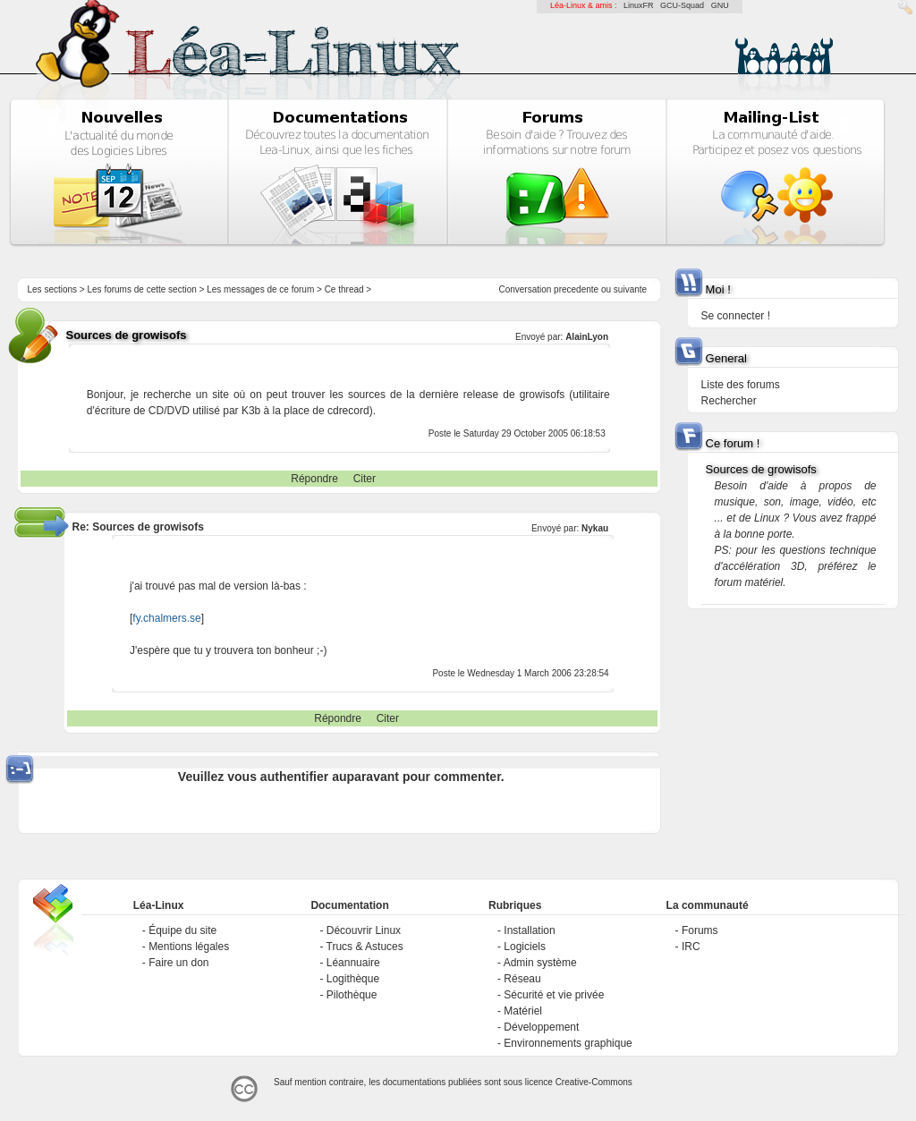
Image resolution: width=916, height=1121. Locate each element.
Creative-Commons (594, 1082)
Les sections (52, 289)
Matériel (523, 1011)
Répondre (314, 478)
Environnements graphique (568, 1043)
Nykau (594, 528)
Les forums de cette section (141, 289)
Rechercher (729, 401)
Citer (364, 478)
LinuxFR (638, 5)
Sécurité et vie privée (554, 995)
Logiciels (525, 946)
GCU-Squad (682, 5)
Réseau (522, 978)
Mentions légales (188, 946)
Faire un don (178, 962)
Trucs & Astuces (365, 946)
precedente (576, 289)
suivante (630, 289)
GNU (720, 5)
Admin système (540, 962)
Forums (700, 930)
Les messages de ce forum (260, 289)
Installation (529, 930)
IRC (691, 946)
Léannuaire (353, 962)
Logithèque (353, 978)
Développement (541, 1027)
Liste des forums (740, 384)
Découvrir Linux (364, 930)
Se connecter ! (735, 316)
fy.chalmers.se (166, 618)
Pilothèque (352, 995)
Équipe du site (182, 930)
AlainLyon (586, 337)
